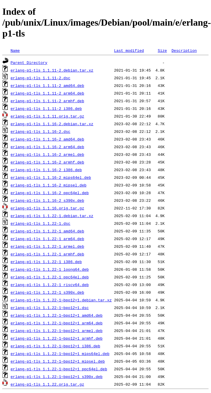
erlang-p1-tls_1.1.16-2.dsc (40, 131)
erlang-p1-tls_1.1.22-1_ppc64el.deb (50, 277)
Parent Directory (29, 62)
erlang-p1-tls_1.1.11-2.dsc (40, 77)
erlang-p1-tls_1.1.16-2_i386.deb (46, 169)
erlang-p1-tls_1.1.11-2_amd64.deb (47, 85)
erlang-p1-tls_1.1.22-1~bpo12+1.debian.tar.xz (61, 300)
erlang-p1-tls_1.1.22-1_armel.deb (47, 246)
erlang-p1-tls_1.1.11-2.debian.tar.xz (52, 70)
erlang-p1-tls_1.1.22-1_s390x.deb (47, 292)
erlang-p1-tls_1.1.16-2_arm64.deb (47, 146)
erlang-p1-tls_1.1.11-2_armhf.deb (47, 100)
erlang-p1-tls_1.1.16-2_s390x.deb (47, 200)
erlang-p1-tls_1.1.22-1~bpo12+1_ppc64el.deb (59, 368)
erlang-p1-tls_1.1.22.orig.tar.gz (47, 384)
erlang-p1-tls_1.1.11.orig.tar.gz (47, 116)
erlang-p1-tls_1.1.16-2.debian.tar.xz (52, 123)
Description (184, 50)
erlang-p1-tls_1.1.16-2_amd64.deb (47, 139)
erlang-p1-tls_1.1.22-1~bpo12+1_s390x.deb (57, 376)
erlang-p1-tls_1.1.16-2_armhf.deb (47, 162)
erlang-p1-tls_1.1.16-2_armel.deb (47, 154)
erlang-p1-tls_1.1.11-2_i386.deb (46, 108)
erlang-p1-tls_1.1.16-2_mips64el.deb (51, 177)
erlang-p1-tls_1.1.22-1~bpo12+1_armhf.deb (57, 338)
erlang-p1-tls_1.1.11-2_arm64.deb (47, 93)
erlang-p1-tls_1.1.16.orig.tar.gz (47, 208)
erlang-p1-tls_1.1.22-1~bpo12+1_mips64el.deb (60, 353)
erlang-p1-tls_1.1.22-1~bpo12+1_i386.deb (55, 346)
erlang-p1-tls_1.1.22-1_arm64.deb (47, 238)
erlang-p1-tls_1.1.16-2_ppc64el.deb (50, 192)
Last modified (129, 50)
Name (15, 50)
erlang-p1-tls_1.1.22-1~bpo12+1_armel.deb (57, 330)
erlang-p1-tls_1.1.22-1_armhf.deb (47, 254)
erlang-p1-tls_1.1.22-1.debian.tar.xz (52, 215)
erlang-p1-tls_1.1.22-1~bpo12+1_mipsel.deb (58, 361)
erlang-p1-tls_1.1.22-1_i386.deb (46, 261)
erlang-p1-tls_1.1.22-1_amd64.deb (47, 231)
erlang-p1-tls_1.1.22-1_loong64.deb (50, 269)
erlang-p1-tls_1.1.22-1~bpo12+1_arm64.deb (57, 323)
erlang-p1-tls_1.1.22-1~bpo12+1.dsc (50, 307)
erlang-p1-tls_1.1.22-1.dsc (40, 223)
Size (162, 50)
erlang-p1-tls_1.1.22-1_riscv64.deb (50, 284)
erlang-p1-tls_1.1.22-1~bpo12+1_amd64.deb (57, 315)
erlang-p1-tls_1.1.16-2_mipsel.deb (48, 185)
